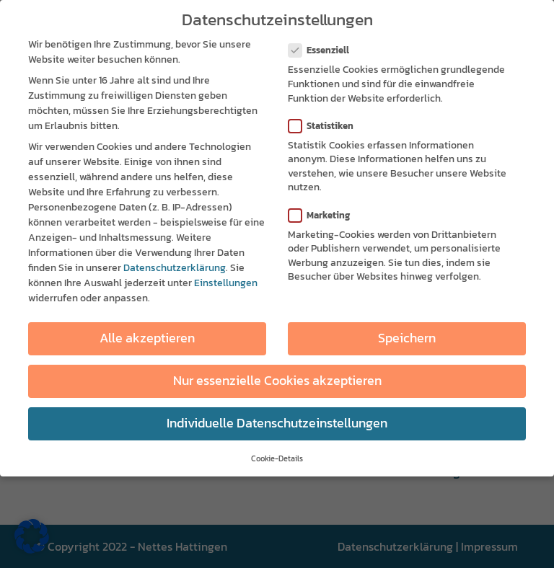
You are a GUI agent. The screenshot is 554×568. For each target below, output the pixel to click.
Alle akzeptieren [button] (147, 336)
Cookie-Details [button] (277, 456)
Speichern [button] (407, 336)
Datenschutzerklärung (174, 266)
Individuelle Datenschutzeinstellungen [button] (277, 421)
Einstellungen (226, 281)
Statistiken (327, 123)
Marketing (325, 213)
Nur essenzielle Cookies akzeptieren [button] (277, 379)
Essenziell (324, 49)
